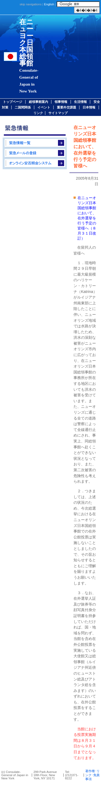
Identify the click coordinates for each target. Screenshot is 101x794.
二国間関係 (23, 107)
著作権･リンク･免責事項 (92, 775)
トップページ (12, 101)
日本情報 (89, 107)
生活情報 (80, 101)
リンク (38, 113)
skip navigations (30, 4)
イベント (43, 107)
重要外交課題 (66, 107)
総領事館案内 (38, 101)
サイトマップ (58, 113)
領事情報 (61, 101)
